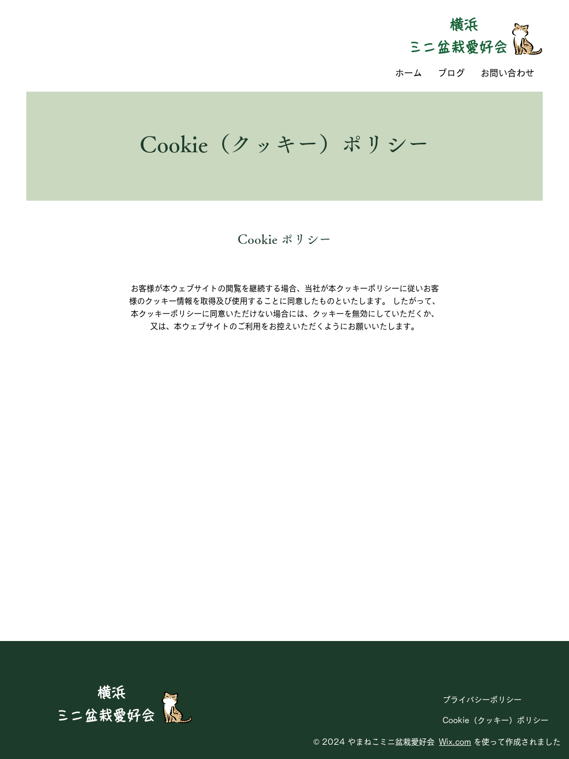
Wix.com (455, 742)
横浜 (463, 24)
